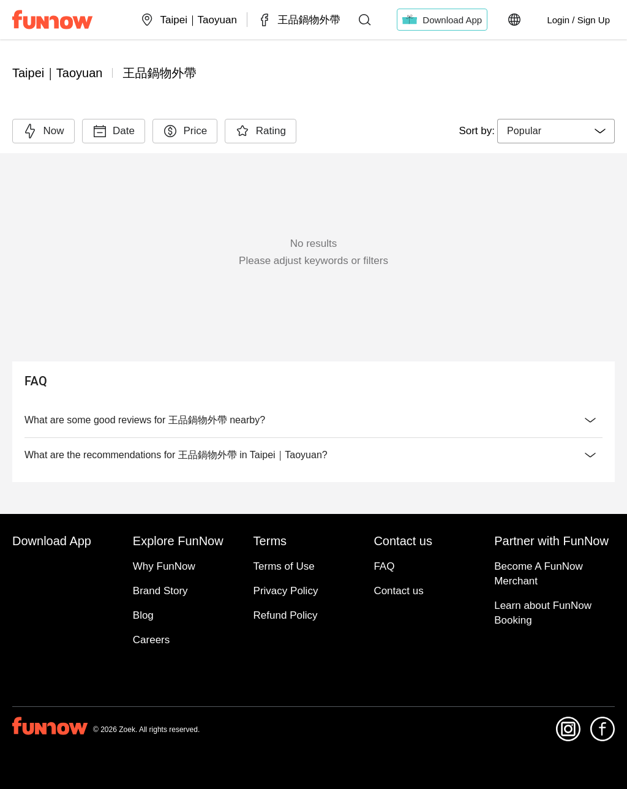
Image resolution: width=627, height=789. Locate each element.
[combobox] (556, 131)
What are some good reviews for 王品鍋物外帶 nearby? (313, 420)
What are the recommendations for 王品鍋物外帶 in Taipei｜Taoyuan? (313, 455)
